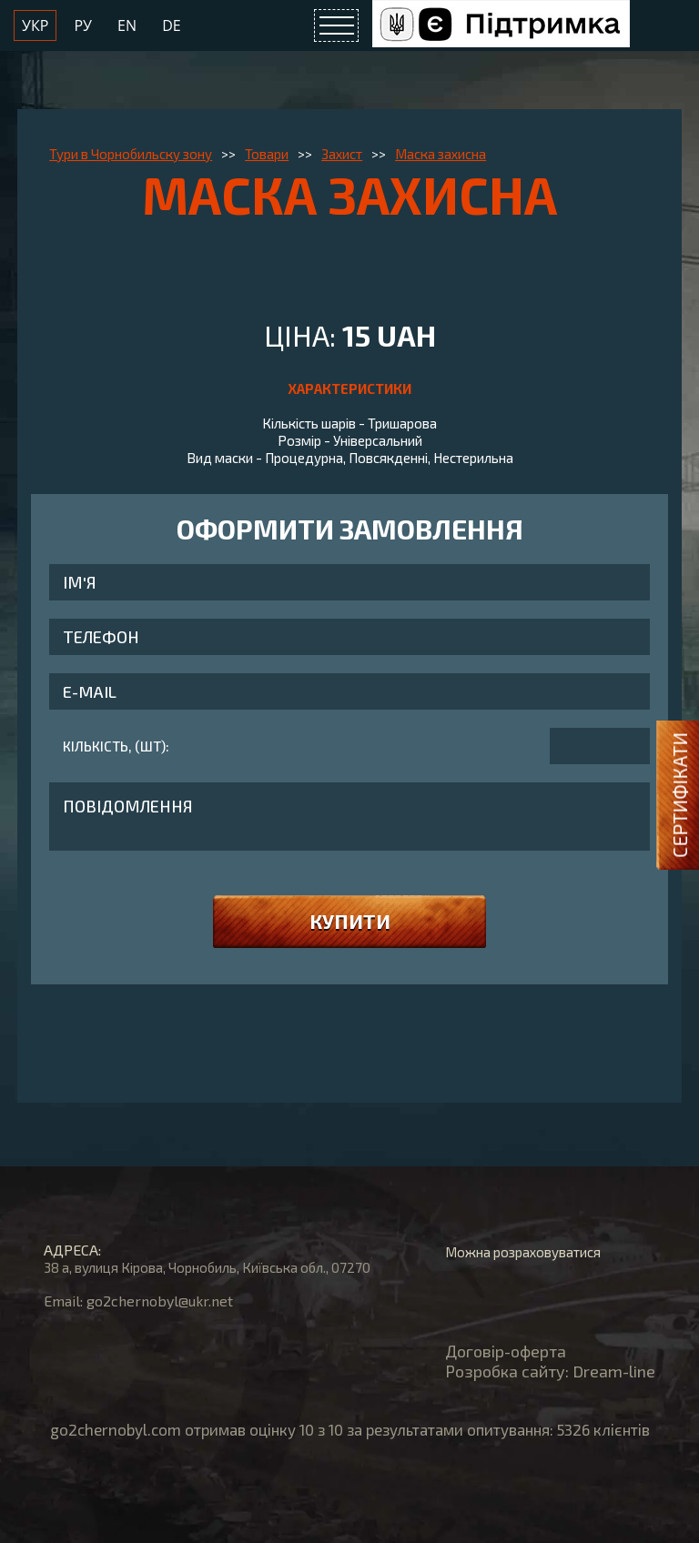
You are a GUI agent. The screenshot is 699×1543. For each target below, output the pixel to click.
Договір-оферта (505, 1351)
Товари (267, 154)
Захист (341, 154)
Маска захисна (440, 154)
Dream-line (613, 1371)
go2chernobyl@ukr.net (159, 1300)
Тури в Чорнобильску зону (130, 154)
